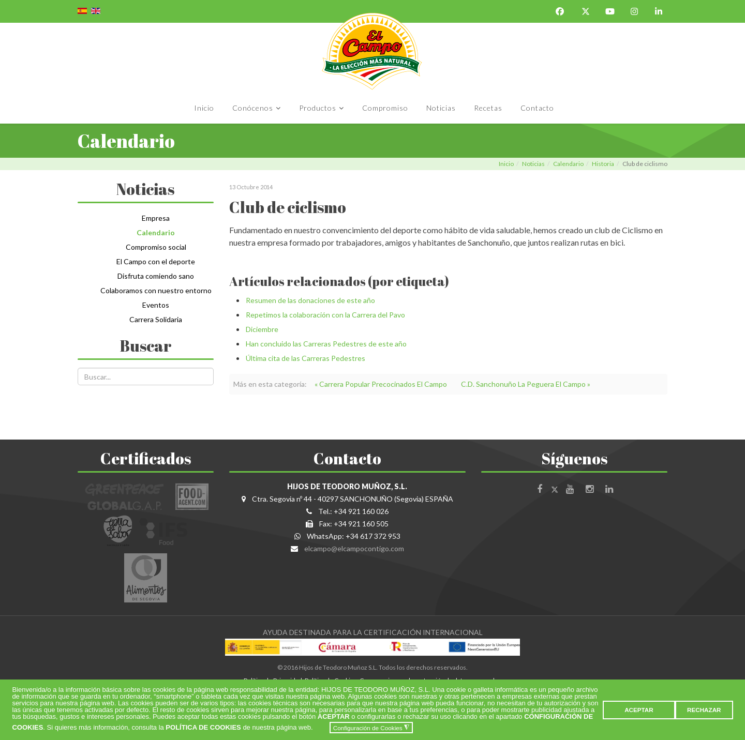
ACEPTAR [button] (638, 709)
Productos (317, 107)
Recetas (488, 107)
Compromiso (385, 107)
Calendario (568, 164)
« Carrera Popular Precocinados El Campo (381, 384)
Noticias (441, 107)
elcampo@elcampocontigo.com (354, 548)
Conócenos (252, 107)
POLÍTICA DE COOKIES (203, 728)
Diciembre (262, 329)
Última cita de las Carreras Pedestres (305, 358)
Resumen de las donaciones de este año (310, 300)
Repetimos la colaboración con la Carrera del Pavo (325, 314)
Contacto (537, 107)
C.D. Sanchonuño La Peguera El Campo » (525, 384)
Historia (603, 164)
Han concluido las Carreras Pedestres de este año (326, 343)
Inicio (204, 107)
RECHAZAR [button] (704, 709)
